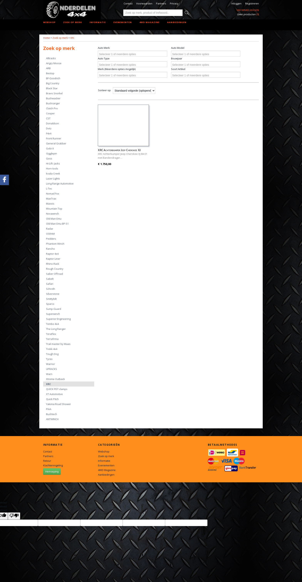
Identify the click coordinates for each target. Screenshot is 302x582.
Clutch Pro (52, 108)
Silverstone (52, 294)
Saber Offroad (54, 273)
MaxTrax (51, 198)
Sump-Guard (53, 309)
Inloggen (237, 3)
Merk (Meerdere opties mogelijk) (117, 69)
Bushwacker (53, 98)
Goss (49, 158)
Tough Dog (52, 354)
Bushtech (51, 414)
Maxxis (50, 203)
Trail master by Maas (58, 344)
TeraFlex (51, 334)
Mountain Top (54, 208)
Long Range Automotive (60, 183)
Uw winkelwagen (248, 10)
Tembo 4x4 (52, 324)
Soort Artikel (178, 69)
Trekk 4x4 (51, 349)
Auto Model (177, 48)
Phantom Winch (55, 243)
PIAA (48, 409)
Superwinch (53, 314)
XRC (72, 38)
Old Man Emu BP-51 (57, 223)
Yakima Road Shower (58, 404)
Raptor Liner (53, 258)
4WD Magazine (149, 22)
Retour (47, 460)
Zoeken (186, 13)
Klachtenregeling (53, 465)
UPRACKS (51, 369)
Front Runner (53, 138)
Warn (49, 374)
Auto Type (104, 58)
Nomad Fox (52, 193)
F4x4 (48, 133)
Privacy (174, 3)
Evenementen (122, 22)
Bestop (50, 73)
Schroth (50, 289)
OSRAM (50, 233)
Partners (161, 3)
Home (46, 38)
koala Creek (53, 173)
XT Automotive (54, 394)
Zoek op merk (72, 22)
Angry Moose (53, 63)
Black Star (52, 88)
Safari (49, 284)
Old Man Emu (53, 218)
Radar (49, 228)
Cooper (50, 113)
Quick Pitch (52, 399)
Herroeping (52, 471)
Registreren (252, 3)
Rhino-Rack (52, 263)
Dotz (48, 128)
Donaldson (52, 123)
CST (48, 118)
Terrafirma (52, 339)
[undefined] (14, 516)
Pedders (51, 238)
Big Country (52, 83)
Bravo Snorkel (54, 93)
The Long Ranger (56, 329)
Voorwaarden (144, 3)
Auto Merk (104, 48)
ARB (48, 68)
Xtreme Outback (55, 379)
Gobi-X (50, 148)
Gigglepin (51, 153)
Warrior (50, 364)
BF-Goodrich (53, 78)
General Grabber (56, 143)
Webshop (49, 22)
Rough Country (54, 268)
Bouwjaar (176, 58)
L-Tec (49, 188)
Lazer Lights (53, 178)
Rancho (50, 248)
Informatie (98, 22)
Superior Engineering (58, 319)
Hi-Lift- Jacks (53, 163)
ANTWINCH (52, 419)
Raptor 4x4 (52, 253)
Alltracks (51, 58)
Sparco (50, 304)
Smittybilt (51, 299)
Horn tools (52, 168)
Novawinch (52, 213)
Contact (128, 3)
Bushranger (53, 103)
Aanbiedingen (176, 22)
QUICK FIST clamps (56, 389)
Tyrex (49, 359)
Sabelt (50, 278)
